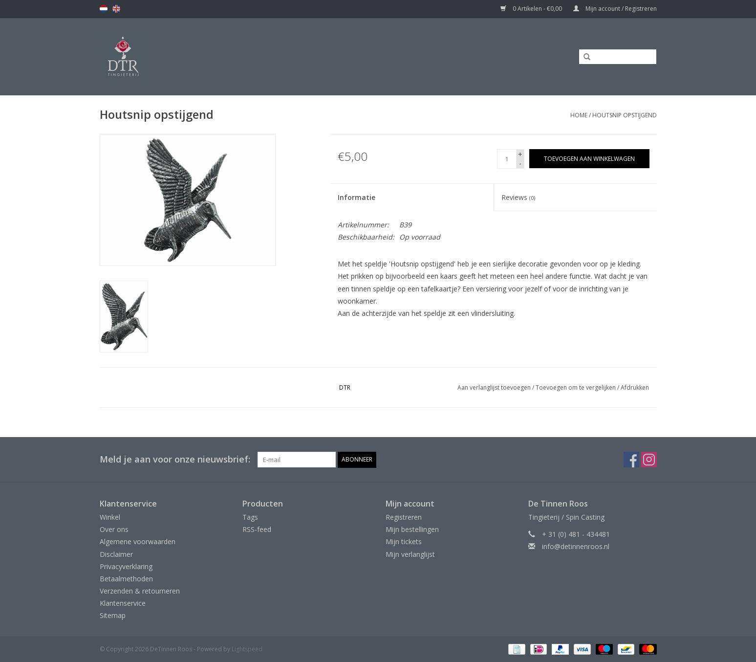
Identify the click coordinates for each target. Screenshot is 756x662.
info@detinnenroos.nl (575, 546)
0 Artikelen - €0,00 (531, 8)
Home (578, 115)
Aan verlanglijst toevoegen (494, 387)
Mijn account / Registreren (615, 8)
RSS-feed (256, 529)
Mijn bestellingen (412, 529)
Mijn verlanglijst (410, 554)
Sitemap (113, 615)
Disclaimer (116, 554)
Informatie (356, 197)
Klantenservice (123, 603)
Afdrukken (635, 387)
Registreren (404, 517)
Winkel (110, 517)
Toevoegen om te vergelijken (576, 387)
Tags (250, 517)
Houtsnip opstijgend (624, 115)
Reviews (518, 197)
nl (104, 9)
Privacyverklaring (126, 566)
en (116, 9)
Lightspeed (247, 649)
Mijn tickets (404, 541)
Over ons (114, 529)
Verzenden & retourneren (140, 591)
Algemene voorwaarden (137, 541)
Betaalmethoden (126, 578)
